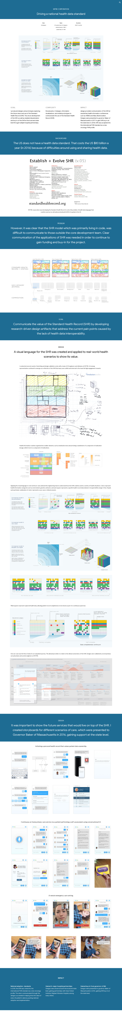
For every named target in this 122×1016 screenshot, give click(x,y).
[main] (61, 12)
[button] (120, 2)
